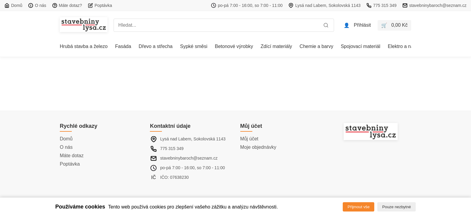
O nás (66, 147)
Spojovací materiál (360, 46)
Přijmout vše (358, 207)
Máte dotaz (72, 155)
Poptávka (70, 163)
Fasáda (123, 46)
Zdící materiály (276, 46)
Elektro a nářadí (405, 46)
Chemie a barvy (316, 46)
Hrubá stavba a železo (84, 46)
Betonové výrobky (234, 46)
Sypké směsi (194, 46)
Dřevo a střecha (156, 46)
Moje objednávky (258, 147)
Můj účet (249, 138)
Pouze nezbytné (396, 207)
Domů (66, 138)
